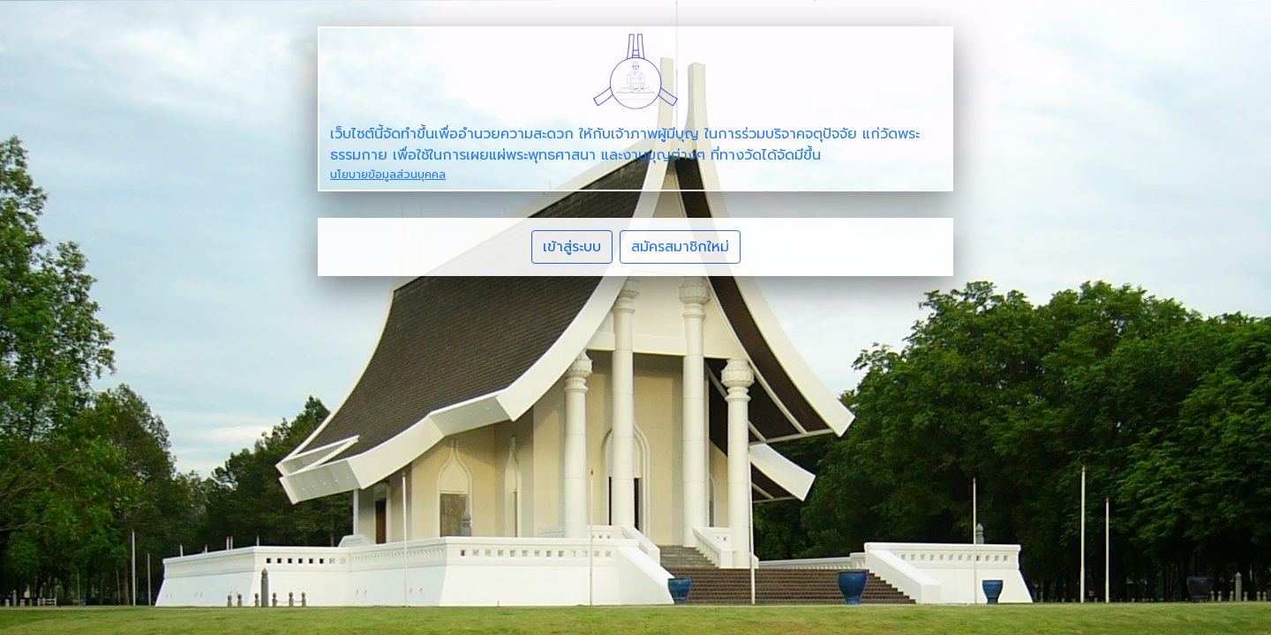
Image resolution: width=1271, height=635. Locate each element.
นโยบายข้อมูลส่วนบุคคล (388, 174)
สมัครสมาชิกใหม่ (680, 247)
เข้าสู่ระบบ (572, 247)
